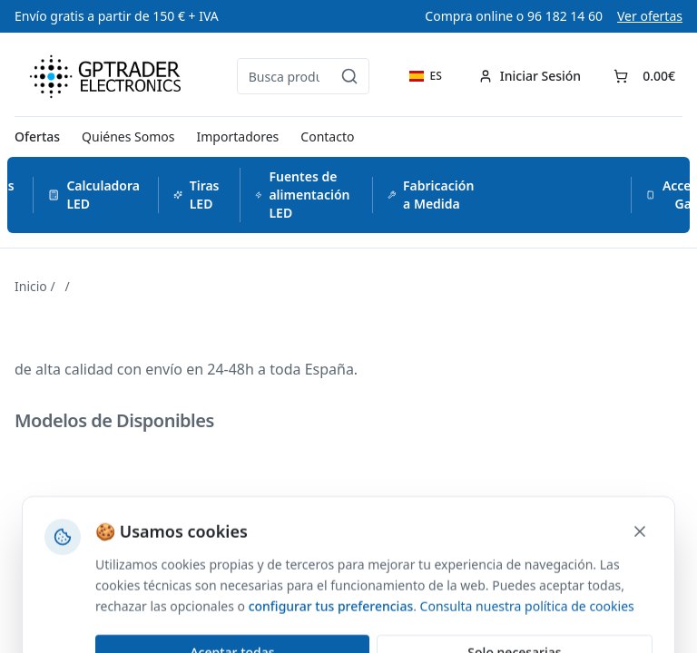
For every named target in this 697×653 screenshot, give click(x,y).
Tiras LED (196, 194)
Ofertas (37, 136)
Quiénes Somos (128, 136)
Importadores (238, 136)
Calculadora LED (94, 194)
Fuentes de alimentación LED (302, 194)
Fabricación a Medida (431, 194)
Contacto (327, 136)
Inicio (31, 286)
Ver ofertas (649, 15)
